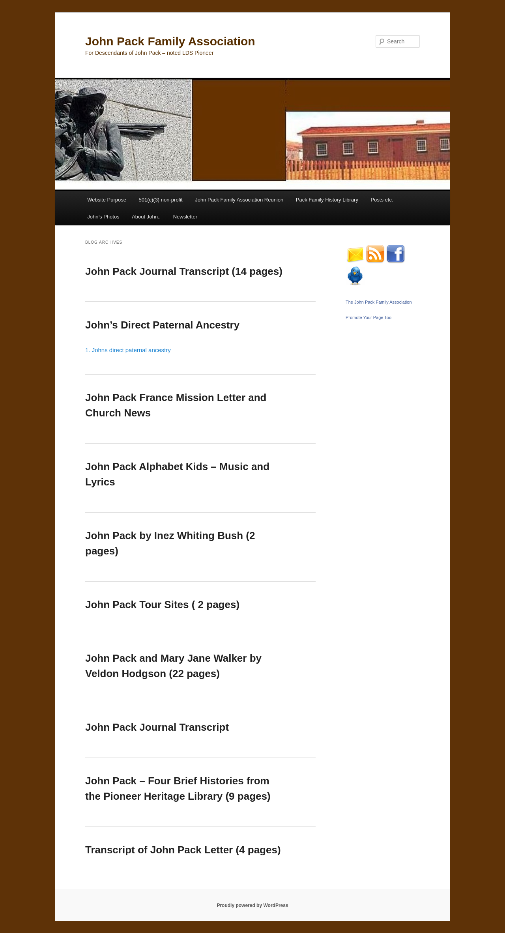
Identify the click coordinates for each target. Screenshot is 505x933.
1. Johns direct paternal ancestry (128, 350)
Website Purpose (106, 200)
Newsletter (185, 217)
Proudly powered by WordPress (252, 905)
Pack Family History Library (327, 200)
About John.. (146, 217)
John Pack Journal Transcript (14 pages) (183, 271)
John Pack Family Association (170, 41)
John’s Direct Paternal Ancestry (162, 325)
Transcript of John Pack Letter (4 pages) (183, 850)
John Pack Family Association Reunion (239, 200)
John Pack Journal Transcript (157, 727)
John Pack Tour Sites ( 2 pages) (162, 604)
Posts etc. (381, 200)
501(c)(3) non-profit (160, 200)
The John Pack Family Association (379, 302)
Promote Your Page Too (368, 317)
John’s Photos (103, 217)
